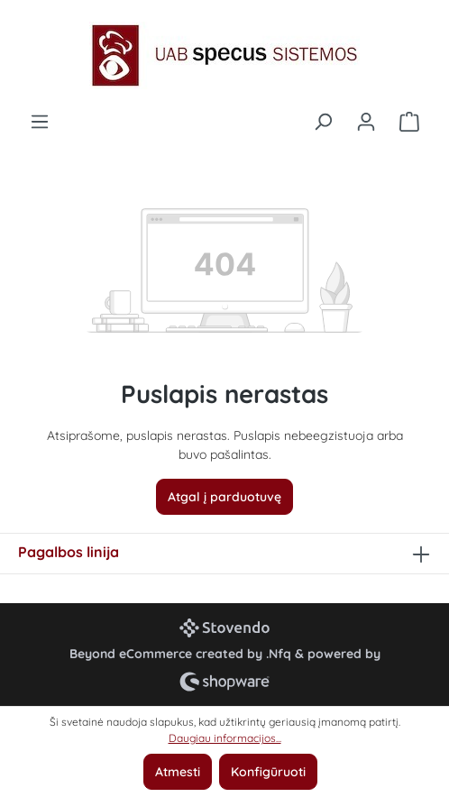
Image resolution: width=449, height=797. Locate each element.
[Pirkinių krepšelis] (409, 122)
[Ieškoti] (322, 122)
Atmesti (177, 772)
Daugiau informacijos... (225, 738)
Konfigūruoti (268, 772)
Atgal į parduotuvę (224, 497)
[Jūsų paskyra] (366, 122)
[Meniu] (39, 122)
